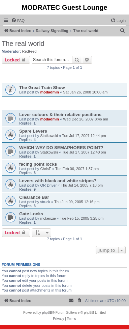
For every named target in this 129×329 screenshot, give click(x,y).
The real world (23, 43)
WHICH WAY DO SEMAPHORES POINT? (61, 147)
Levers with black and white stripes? (57, 180)
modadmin (49, 92)
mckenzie (48, 218)
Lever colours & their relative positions (60, 114)
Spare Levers (33, 131)
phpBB (47, 312)
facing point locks (38, 164)
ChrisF (45, 169)
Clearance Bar (34, 197)
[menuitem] (18, 21)
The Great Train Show (42, 87)
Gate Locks (31, 213)
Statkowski (49, 136)
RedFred (29, 51)
